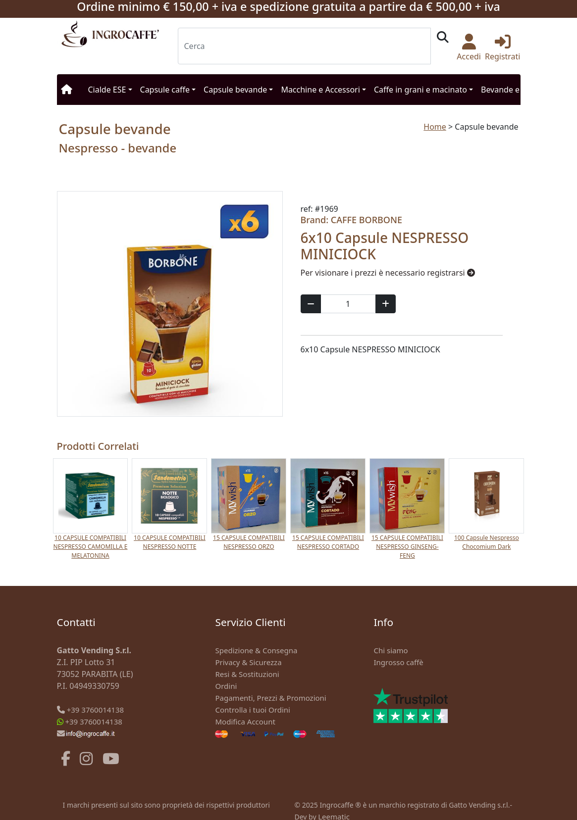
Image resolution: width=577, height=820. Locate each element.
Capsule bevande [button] (235, 89)
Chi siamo (390, 650)
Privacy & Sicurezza (248, 662)
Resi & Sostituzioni (247, 674)
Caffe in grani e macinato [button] (420, 89)
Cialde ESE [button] (107, 89)
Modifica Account (245, 721)
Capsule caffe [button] (165, 89)
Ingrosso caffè (398, 662)
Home (434, 126)
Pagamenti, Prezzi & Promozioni (270, 698)
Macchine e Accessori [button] (320, 89)
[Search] (304, 46)
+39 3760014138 (95, 710)
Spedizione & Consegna (256, 650)
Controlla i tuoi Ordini (252, 710)
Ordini (226, 686)
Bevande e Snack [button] (512, 89)
